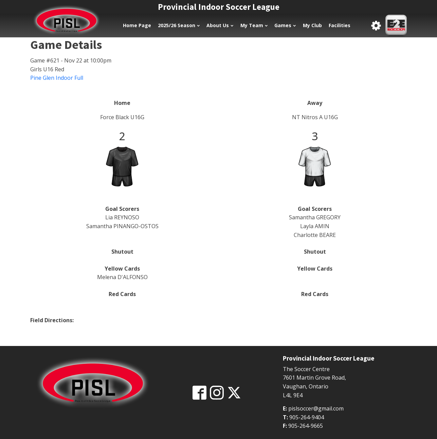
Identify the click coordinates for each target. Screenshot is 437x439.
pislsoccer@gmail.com (316, 408)
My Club (312, 25)
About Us (219, 25)
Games (285, 25)
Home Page (137, 25)
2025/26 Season (179, 25)
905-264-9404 (306, 417)
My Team (254, 25)
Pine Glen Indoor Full (56, 77)
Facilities (339, 25)
